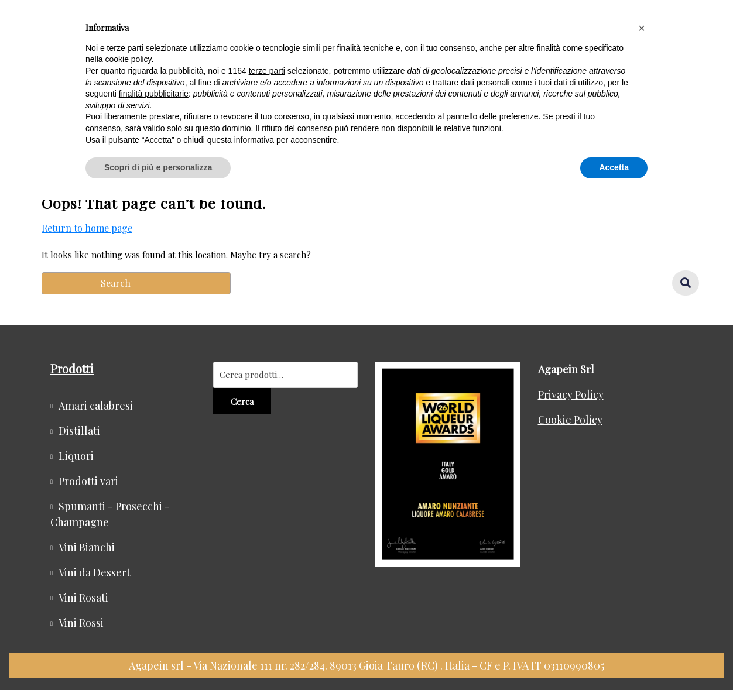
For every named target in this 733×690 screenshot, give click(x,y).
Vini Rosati (83, 598)
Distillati (79, 431)
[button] (641, 28)
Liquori (76, 456)
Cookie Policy (570, 420)
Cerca (242, 401)
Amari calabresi (96, 406)
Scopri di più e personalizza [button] (158, 167)
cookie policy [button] (128, 59)
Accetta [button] (614, 167)
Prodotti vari (88, 481)
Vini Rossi (81, 623)
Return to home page (87, 228)
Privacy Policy (571, 394)
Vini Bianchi (87, 547)
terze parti (267, 70)
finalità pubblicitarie (154, 93)
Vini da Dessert (95, 572)
